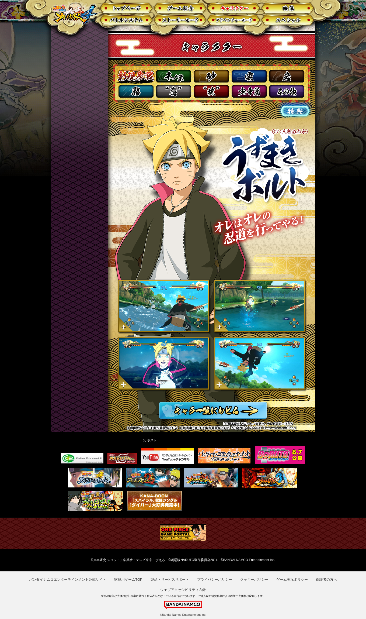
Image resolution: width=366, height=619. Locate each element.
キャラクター (234, 8)
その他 (286, 91)
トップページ (126, 8)
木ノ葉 (173, 76)
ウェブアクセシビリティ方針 (183, 590)
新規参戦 (135, 76)
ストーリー (180, 20)
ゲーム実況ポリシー (292, 579)
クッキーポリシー (254, 579)
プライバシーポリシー (214, 579)
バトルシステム (126, 20)
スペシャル (288, 20)
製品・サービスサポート (170, 579)
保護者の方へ (326, 579)
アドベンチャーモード (234, 20)
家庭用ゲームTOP (128, 579)
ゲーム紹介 (180, 8)
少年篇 (249, 91)
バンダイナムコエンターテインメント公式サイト (67, 579)
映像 (288, 8)
